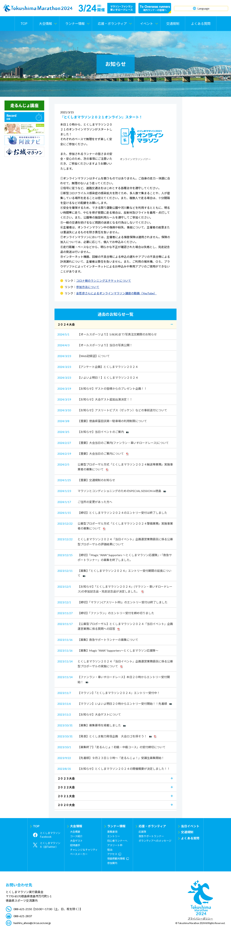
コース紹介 (76, 836)
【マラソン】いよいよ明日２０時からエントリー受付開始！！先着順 (114, 703)
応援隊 (142, 831)
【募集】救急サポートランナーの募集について (97, 639)
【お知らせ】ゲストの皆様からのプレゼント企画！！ (102, 388)
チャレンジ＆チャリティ (84, 849)
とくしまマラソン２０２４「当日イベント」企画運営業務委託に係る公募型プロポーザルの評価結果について (115, 541)
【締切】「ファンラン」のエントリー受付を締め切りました (105, 613)
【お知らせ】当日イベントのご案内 (92, 431)
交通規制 (172, 24)
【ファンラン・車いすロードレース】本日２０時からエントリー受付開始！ (113, 679)
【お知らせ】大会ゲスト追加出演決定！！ (94, 399)
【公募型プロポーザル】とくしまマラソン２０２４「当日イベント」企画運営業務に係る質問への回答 (115, 626)
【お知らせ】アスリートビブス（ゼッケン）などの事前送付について (112, 410)
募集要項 (112, 831)
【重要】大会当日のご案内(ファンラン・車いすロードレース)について (113, 442)
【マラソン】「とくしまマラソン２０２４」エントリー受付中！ (108, 692)
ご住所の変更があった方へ (84, 501)
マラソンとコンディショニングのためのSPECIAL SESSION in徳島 (111, 490)
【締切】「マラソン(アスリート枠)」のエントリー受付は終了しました (112, 602)
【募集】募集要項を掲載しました (91, 725)
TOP (24, 24)
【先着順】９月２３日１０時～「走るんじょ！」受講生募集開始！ (110, 757)
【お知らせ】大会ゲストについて (89, 714)
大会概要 (75, 831)
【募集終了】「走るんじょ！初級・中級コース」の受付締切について (111, 747)
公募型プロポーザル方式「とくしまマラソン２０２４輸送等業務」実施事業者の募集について (115, 466)
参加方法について (87, 287)
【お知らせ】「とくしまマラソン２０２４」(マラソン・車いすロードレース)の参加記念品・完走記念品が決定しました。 (114, 588)
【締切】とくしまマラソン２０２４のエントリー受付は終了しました (112, 512)
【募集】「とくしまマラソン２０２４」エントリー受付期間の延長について (114, 572)
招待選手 (75, 845)
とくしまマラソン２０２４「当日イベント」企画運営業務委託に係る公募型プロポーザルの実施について (115, 663)
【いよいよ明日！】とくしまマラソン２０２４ (97, 377)
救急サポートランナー (151, 836)
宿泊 (109, 849)
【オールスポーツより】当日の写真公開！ (94, 345)
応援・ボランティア (152, 826)
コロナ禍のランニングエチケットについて (103, 280)
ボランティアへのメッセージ (155, 840)
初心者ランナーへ (117, 840)
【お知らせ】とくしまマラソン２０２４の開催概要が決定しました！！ (113, 768)
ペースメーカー (79, 854)
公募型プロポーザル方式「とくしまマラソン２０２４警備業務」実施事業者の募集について (115, 525)
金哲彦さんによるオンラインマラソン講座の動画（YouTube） (116, 293)
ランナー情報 (116, 826)
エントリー (113, 836)
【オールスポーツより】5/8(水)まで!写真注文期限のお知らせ (107, 334)
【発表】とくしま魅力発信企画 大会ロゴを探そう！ (106, 736)
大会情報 (76, 826)
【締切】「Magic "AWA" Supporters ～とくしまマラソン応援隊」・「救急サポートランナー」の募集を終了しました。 (114, 557)
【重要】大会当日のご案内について (92, 453)
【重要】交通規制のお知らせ (86, 480)
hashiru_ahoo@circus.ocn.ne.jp (32, 923)
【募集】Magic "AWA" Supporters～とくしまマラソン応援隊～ (107, 650)
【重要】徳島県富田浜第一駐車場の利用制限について (102, 420)
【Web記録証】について (83, 355)
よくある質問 (200, 24)
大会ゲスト (76, 840)
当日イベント (190, 826)
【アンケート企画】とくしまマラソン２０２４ (97, 366)
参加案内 (112, 863)
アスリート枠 (114, 845)
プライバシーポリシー (200, 919)
